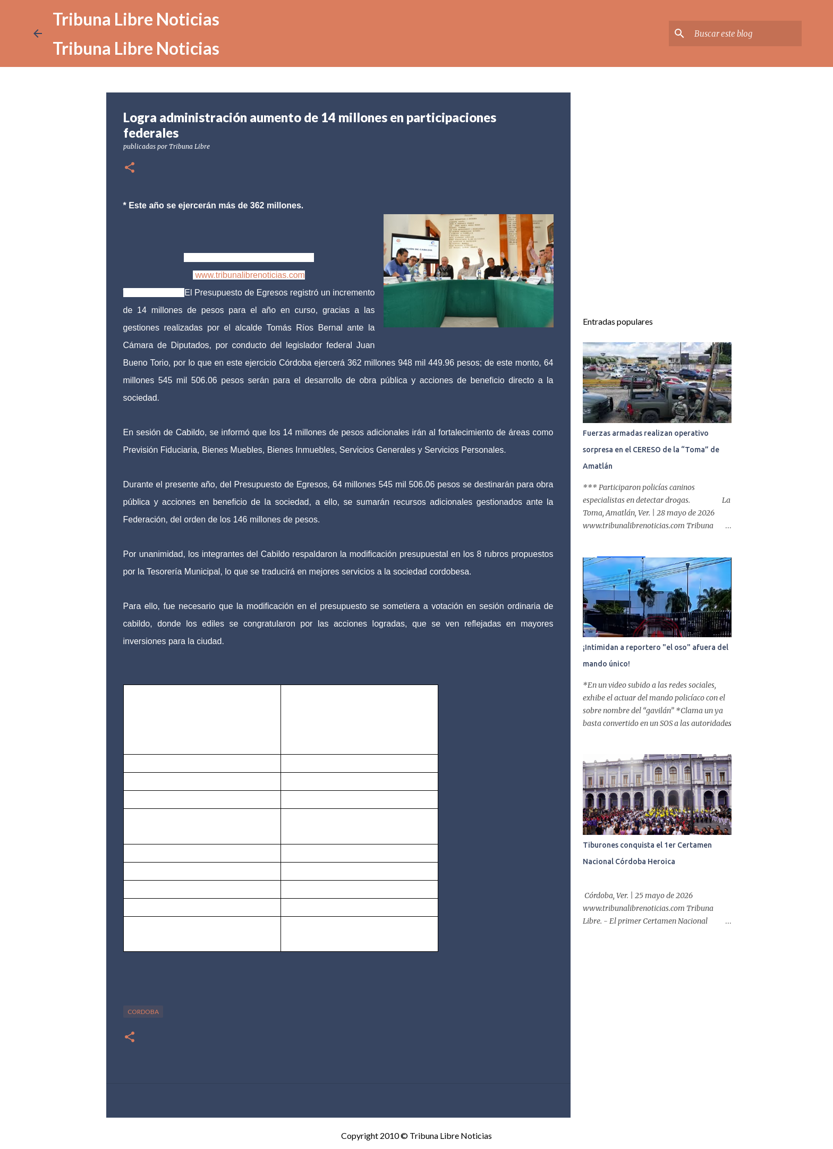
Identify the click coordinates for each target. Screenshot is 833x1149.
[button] (129, 168)
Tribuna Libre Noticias (136, 19)
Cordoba (143, 1012)
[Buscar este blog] (746, 33)
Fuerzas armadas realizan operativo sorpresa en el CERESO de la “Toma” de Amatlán (651, 449)
